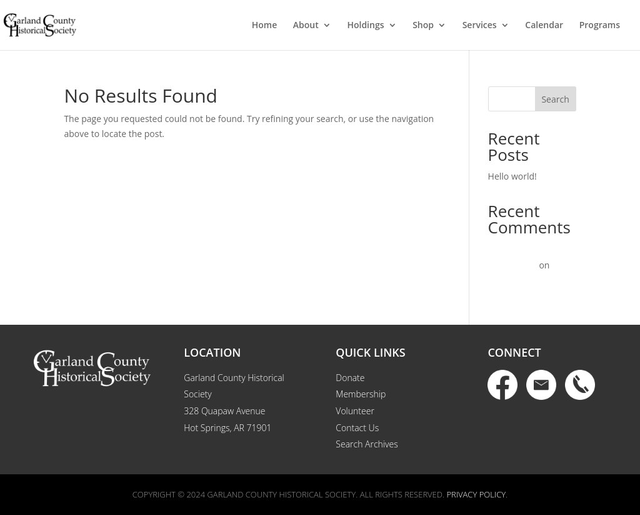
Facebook (503, 385)
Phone (580, 385)
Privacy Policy (476, 494)
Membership (361, 394)
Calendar (544, 26)
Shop (423, 26)
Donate (350, 378)
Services (479, 26)
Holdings (365, 26)
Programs (599, 26)
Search (555, 99)
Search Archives (367, 444)
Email (541, 385)
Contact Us (357, 428)
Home (265, 26)
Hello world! (512, 176)
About (306, 26)
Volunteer (355, 411)
